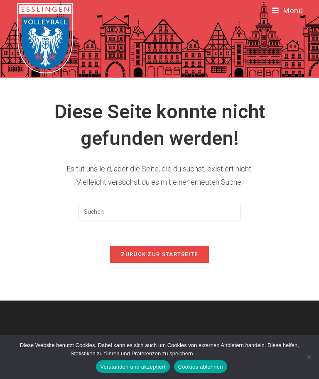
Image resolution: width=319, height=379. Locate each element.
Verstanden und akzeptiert (132, 367)
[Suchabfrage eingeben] (159, 212)
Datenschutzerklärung (222, 353)
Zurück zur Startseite (159, 254)
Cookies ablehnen (200, 367)
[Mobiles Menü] (287, 10)
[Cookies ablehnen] (308, 357)
